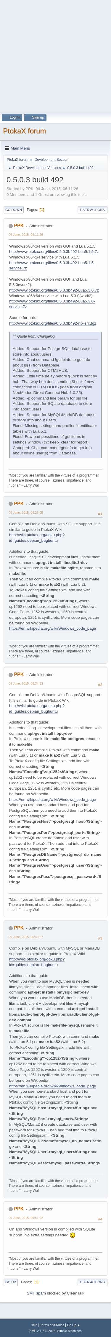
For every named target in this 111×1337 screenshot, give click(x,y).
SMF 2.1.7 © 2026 (42, 1331)
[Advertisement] (55, 55)
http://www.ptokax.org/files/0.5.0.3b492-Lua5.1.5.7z (54, 251)
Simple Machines (69, 1331)
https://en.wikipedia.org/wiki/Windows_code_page (52, 628)
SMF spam (36, 1293)
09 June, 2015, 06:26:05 (26, 512)
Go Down (13, 210)
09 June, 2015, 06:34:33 (26, 683)
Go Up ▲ (73, 1325)
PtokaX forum (24, 131)
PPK (19, 225)
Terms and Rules (52, 1325)
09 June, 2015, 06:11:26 (26, 234)
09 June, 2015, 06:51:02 (26, 1218)
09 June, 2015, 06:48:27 (26, 937)
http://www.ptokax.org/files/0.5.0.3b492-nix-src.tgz (52, 323)
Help (34, 1325)
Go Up (10, 1282)
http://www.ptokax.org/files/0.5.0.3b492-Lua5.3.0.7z (54, 290)
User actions (92, 210)
